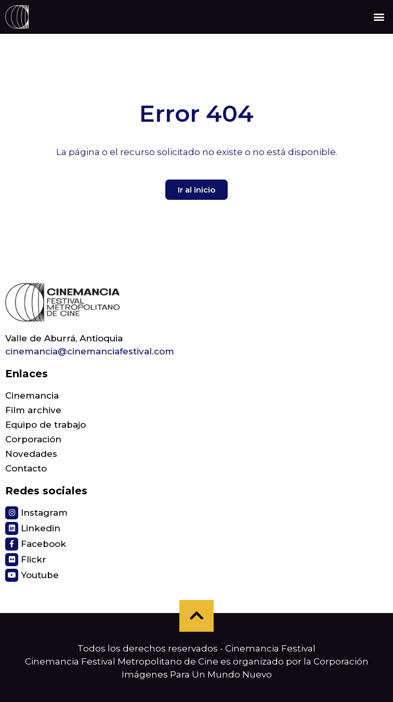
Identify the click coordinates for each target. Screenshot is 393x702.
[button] (379, 16)
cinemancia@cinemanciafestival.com (89, 351)
